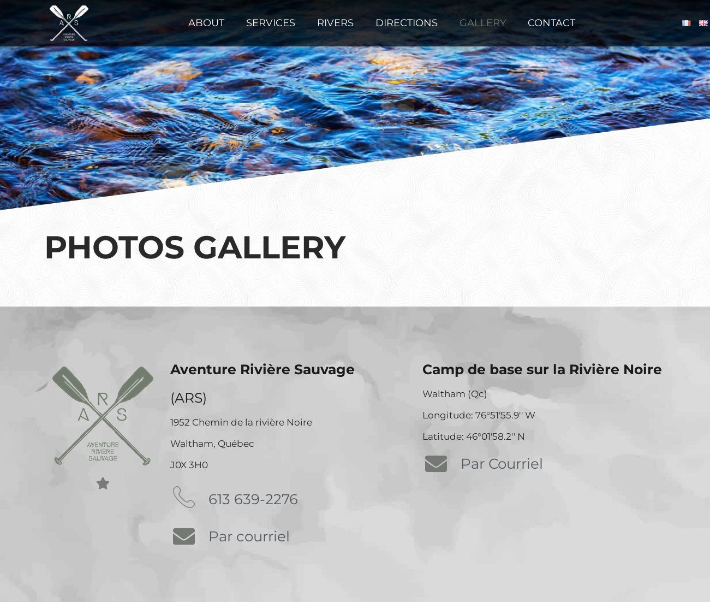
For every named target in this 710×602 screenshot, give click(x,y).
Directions (406, 23)
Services (270, 23)
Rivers (335, 23)
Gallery (483, 23)
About (206, 23)
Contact (551, 23)
